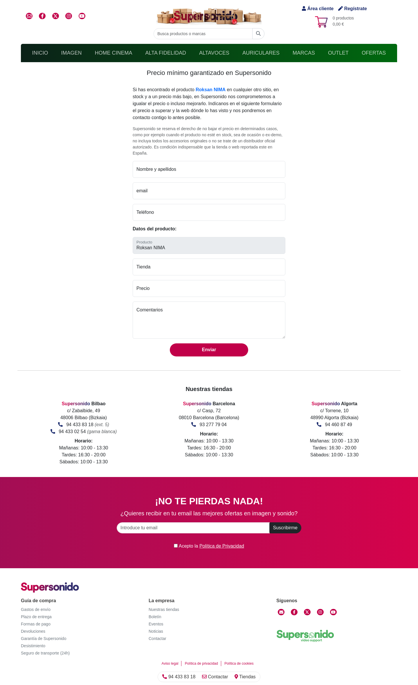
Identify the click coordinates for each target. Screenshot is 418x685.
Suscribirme (285, 527)
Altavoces (214, 53)
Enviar (209, 349)
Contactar (215, 676)
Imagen (71, 53)
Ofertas (374, 53)
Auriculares (261, 53)
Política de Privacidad (221, 546)
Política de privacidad (201, 663)
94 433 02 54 (72, 431)
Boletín (155, 616)
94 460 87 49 (338, 424)
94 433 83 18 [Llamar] (178, 676)
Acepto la (209, 546)
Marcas (304, 53)
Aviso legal (170, 663)
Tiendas (245, 676)
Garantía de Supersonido (43, 638)
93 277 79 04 (213, 424)
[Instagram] (320, 612)
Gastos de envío (36, 609)
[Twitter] (307, 612)
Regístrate (352, 8)
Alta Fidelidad (165, 53)
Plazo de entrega (36, 616)
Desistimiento (33, 645)
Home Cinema (113, 53)
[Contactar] (281, 612)
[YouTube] (333, 612)
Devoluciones (33, 631)
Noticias (156, 631)
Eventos (156, 624)
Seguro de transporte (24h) (45, 653)
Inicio (40, 53)
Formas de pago (36, 624)
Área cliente (318, 8)
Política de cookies (238, 663)
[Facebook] (294, 612)
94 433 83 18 (79, 424)
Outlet (338, 53)
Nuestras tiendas (164, 609)
